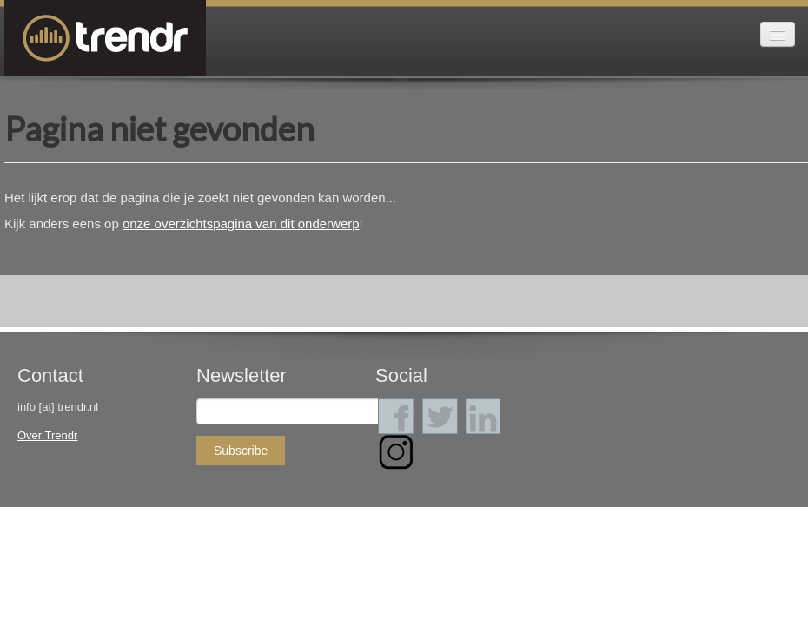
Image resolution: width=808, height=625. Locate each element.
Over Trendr (47, 435)
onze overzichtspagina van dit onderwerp (241, 223)
